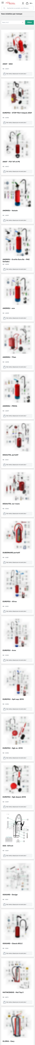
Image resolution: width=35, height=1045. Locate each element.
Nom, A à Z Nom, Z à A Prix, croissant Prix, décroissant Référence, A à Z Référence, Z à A (12, 22)
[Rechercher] (17, 8)
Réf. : (4, 68)
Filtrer (29, 22)
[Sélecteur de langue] (31, 3)
